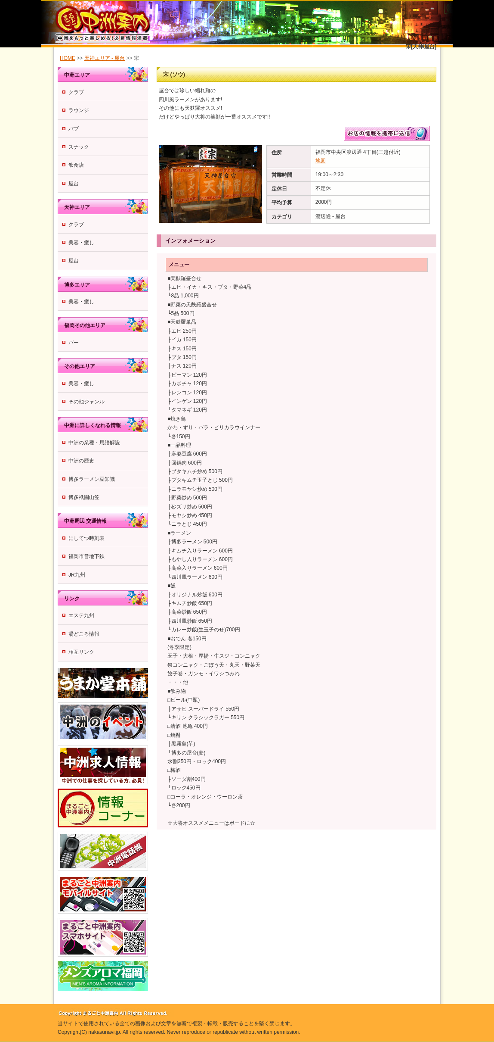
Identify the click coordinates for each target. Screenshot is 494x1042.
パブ (73, 129)
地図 (320, 161)
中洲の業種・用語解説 (94, 443)
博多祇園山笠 (83, 497)
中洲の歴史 (81, 461)
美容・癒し (81, 243)
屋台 (73, 184)
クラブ (76, 92)
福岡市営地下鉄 (86, 556)
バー (73, 343)
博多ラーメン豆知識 (91, 479)
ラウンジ (78, 110)
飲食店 (76, 165)
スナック (78, 147)
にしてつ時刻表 (86, 538)
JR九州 (76, 575)
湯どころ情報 (83, 634)
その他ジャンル (86, 402)
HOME (67, 58)
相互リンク (81, 652)
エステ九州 (81, 615)
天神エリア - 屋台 (104, 58)
